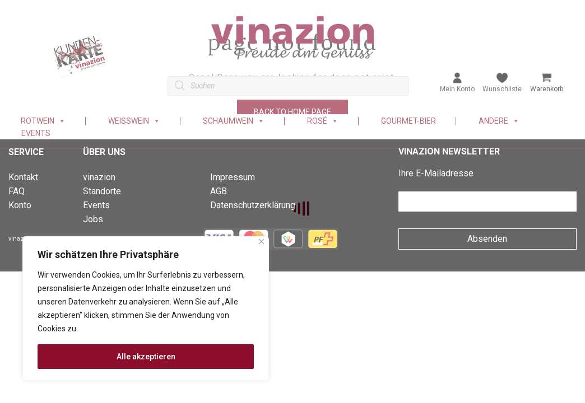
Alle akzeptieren (146, 356)
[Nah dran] (261, 241)
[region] (145, 308)
